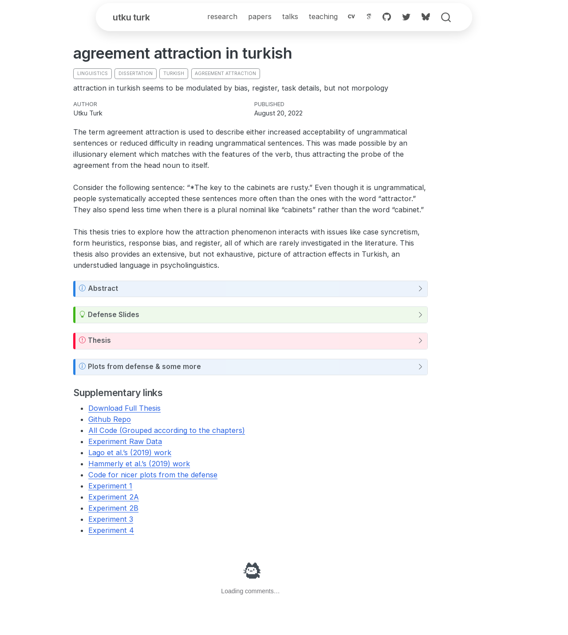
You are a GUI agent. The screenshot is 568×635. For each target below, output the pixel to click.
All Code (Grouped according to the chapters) (166, 431)
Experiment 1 (110, 486)
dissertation (135, 74)
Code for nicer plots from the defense (152, 475)
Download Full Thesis (124, 409)
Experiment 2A (113, 497)
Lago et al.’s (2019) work (129, 453)
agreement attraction (225, 74)
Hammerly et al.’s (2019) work (139, 464)
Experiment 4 (111, 531)
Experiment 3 (110, 520)
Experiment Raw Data (125, 442)
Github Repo (109, 420)
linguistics (92, 74)
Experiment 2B (113, 508)
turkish (173, 74)
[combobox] (446, 18)
